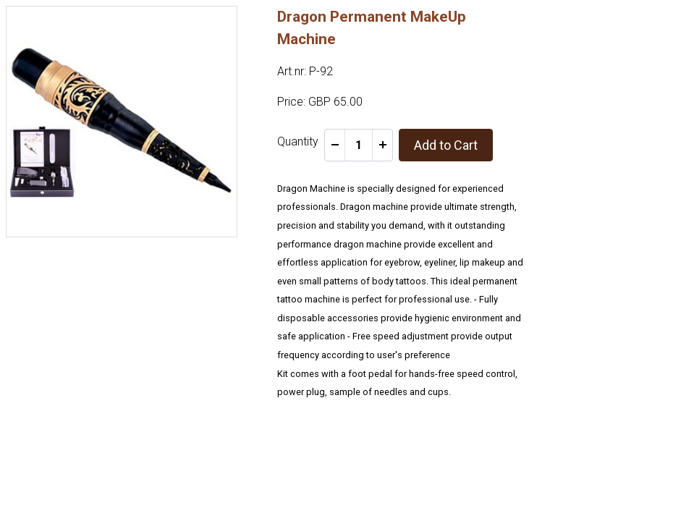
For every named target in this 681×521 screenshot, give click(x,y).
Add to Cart (446, 145)
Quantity (297, 141)
